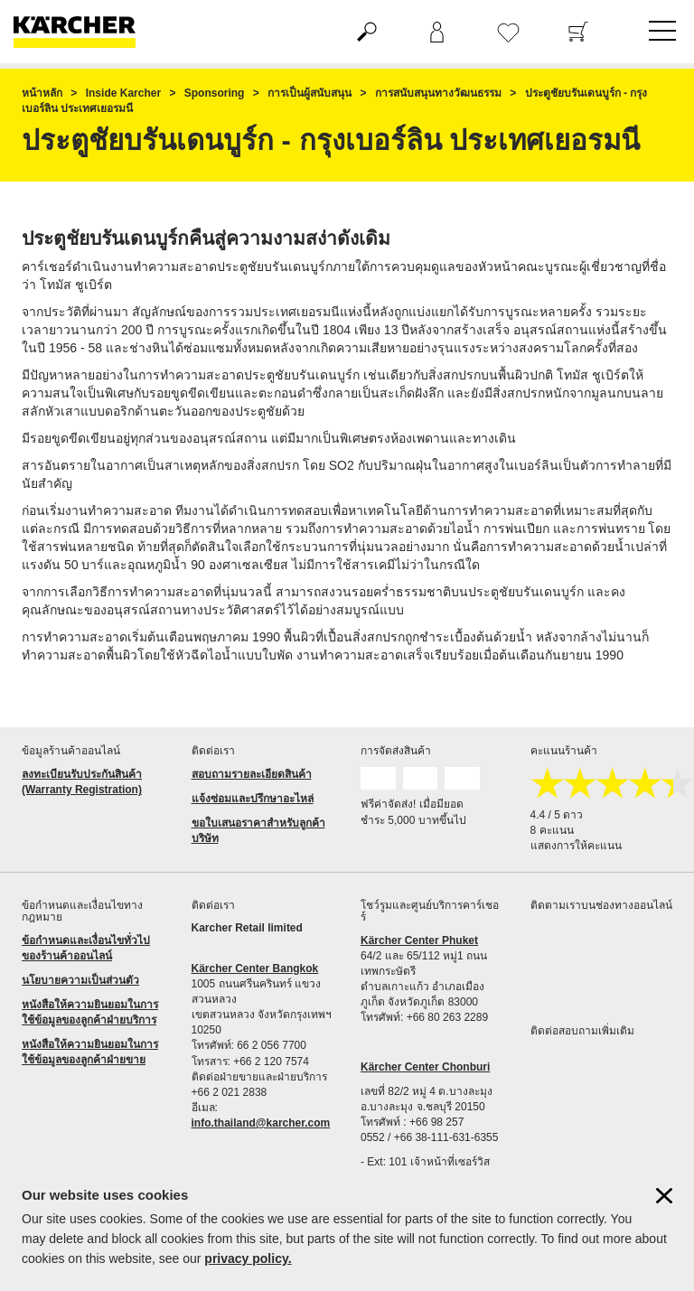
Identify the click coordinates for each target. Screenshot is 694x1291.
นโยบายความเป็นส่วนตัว (80, 980)
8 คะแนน (552, 830)
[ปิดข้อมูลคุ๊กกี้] (664, 1195)
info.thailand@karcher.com (261, 1123)
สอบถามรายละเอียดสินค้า (252, 774)
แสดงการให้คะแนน (576, 845)
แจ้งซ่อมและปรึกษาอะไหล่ (253, 798)
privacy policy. (247, 1258)
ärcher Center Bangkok (258, 968)
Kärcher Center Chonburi (425, 1067)
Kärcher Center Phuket (419, 940)
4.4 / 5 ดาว (557, 815)
